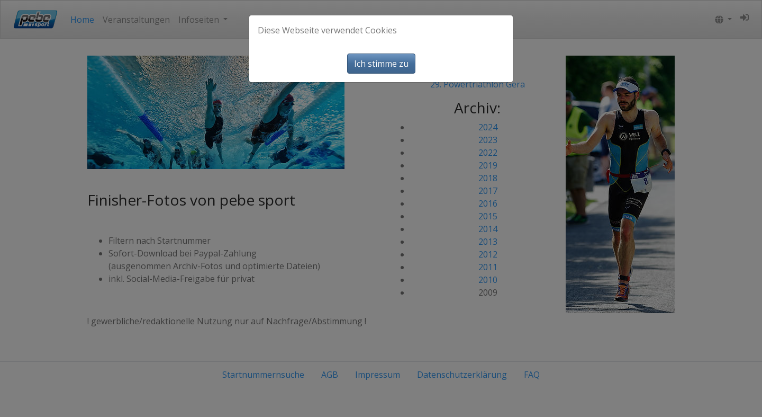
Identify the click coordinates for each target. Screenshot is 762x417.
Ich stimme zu (381, 63)
